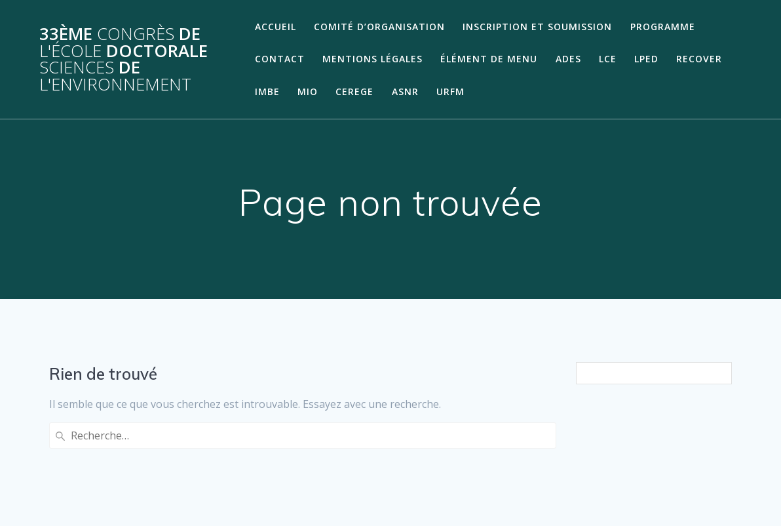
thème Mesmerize (649, 492)
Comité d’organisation (379, 26)
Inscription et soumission (537, 26)
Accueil (275, 26)
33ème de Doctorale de (123, 59)
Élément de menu (488, 58)
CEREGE (354, 91)
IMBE (267, 91)
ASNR (405, 91)
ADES (568, 58)
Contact (280, 58)
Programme (662, 26)
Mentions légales (372, 58)
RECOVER (699, 58)
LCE (608, 58)
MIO (307, 91)
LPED (646, 58)
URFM (450, 91)
